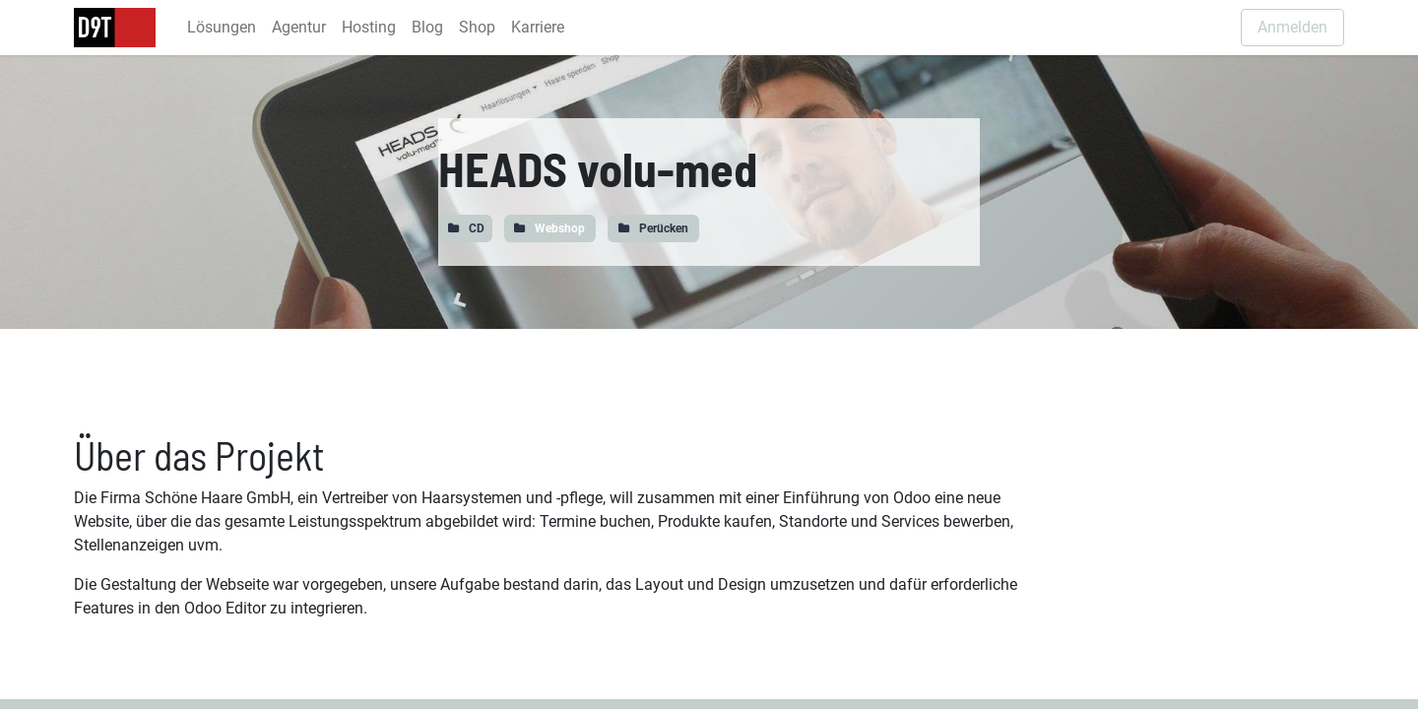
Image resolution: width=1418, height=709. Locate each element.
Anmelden (1292, 27)
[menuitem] (221, 27)
